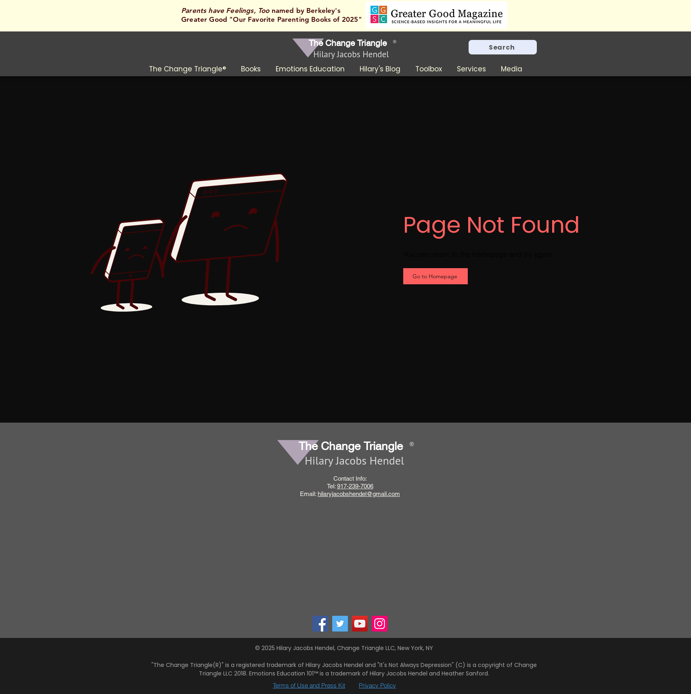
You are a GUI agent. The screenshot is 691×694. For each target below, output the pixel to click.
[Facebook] (320, 623)
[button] (252, 69)
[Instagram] (379, 623)
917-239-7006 (355, 486)
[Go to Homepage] (435, 276)
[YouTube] (360, 623)
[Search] (503, 47)
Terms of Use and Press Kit (309, 685)
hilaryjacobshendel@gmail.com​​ (359, 493)
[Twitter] (340, 623)
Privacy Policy (377, 685)
